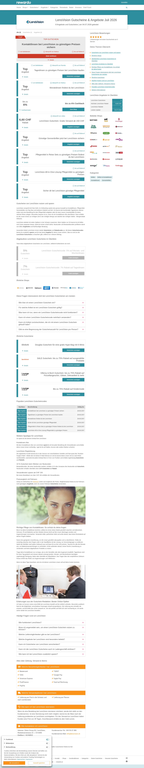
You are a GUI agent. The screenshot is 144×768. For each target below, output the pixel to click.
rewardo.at (59, 762)
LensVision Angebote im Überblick (102, 64)
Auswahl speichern (39, 763)
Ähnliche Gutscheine (98, 77)
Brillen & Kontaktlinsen (105, 177)
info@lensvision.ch (73, 734)
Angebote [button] (44, 7)
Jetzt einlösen (51, 56)
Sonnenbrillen (106, 180)
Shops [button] (24, 7)
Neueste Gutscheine (111, 758)
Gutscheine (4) (27, 32)
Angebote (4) (38, 32)
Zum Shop (73, 109)
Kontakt (57, 758)
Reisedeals (64, 7)
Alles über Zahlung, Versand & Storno (103, 84)
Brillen (93, 177)
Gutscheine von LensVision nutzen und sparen (106, 52)
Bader (71, 7)
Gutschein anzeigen (73, 76)
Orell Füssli (87, 7)
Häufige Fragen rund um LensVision (103, 80)
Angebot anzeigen (73, 127)
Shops (64, 758)
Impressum (29, 759)
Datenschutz (21, 759)
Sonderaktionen (74, 758)
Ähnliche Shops (96, 55)
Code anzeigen (73, 258)
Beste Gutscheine (96, 758)
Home (19, 7)
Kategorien (54, 7)
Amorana (78, 7)
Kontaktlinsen (95, 180)
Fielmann (36, 481)
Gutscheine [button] (34, 7)
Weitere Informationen (98, 90)
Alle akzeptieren (14, 763)
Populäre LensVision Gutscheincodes (103, 87)
